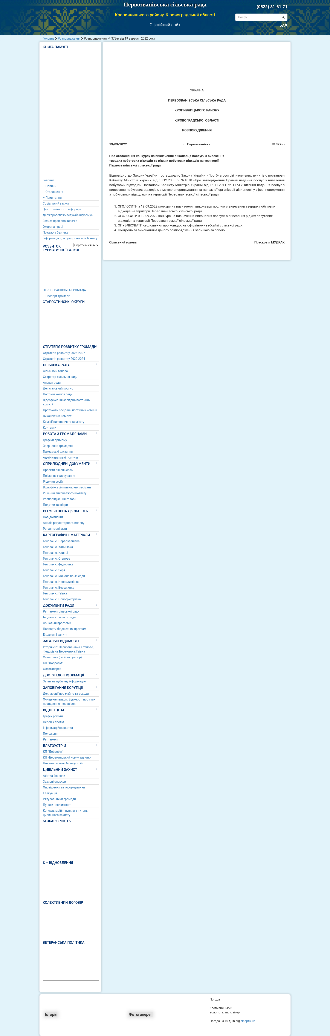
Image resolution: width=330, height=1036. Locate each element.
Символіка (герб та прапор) (62, 657)
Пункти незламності (57, 805)
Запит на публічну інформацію (64, 681)
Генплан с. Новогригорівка (62, 599)
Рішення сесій (53, 481)
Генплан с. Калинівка (58, 547)
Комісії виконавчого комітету (63, 421)
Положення (51, 733)
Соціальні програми (57, 623)
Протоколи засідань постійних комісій (70, 410)
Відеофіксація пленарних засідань (67, 487)
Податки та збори (55, 504)
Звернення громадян (58, 446)
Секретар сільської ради (60, 377)
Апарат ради (52, 382)
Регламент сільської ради (61, 611)
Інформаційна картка (58, 728)
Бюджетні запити (55, 634)
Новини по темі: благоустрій (63, 763)
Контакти (49, 427)
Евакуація (50, 793)
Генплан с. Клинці (55, 552)
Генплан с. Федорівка (58, 564)
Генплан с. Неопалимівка (61, 581)
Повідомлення (53, 517)
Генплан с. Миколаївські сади (64, 576)
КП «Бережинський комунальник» (67, 757)
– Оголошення (53, 192)
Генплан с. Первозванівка (61, 541)
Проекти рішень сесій (58, 470)
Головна (48, 38)
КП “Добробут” (53, 663)
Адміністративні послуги (60, 457)
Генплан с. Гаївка (55, 593)
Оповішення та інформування (64, 787)
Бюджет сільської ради (59, 617)
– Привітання (52, 197)
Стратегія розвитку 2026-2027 (64, 353)
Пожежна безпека (55, 232)
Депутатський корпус (58, 388)
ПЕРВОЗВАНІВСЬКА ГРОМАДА (64, 290)
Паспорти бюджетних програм (64, 629)
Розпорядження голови (59, 499)
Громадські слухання (58, 451)
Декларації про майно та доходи (66, 693)
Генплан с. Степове (56, 558)
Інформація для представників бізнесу (70, 238)
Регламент (50, 739)
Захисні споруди (54, 781)
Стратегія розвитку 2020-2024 (64, 358)
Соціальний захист (56, 203)
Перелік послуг (53, 722)
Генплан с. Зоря (54, 570)
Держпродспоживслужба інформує (68, 215)
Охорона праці (53, 226)
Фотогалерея (52, 669)
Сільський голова (55, 371)
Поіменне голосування (59, 475)
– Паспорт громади (56, 296)
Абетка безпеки (54, 775)
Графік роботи (53, 716)
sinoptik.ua (248, 1021)
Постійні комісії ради (57, 394)
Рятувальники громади (59, 799)
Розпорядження (69, 38)
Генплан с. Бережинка (58, 587)
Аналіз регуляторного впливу (63, 523)
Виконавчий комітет (57, 416)
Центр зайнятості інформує (62, 209)
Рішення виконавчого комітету (64, 493)
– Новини (49, 186)
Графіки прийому (55, 440)
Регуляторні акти (55, 528)
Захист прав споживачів (60, 221)
